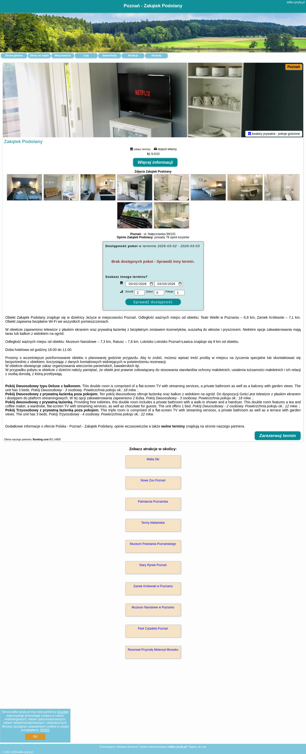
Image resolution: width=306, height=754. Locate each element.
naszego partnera (230, 427)
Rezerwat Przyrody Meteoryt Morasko (153, 650)
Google (63, 712)
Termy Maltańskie (153, 524)
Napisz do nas (198, 746)
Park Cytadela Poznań (153, 629)
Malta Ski (153, 460)
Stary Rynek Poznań (153, 566)
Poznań (293, 67)
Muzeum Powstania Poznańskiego (153, 545)
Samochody (110, 55)
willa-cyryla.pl (296, 2)
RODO (44, 730)
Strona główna (14, 55)
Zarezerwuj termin (277, 436)
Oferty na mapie (39, 55)
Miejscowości (63, 55)
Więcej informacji (155, 163)
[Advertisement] (153, 707)
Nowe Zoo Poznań (153, 481)
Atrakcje (133, 55)
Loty (86, 55)
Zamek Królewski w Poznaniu (153, 587)
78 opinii (171, 238)
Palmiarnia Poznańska (153, 502)
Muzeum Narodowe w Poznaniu (153, 608)
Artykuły (156, 55)
